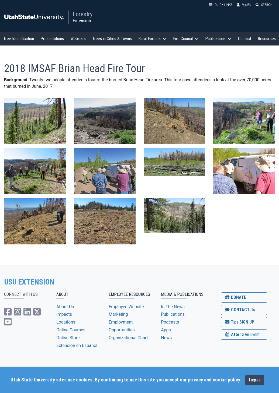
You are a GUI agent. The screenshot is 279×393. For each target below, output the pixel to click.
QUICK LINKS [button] (220, 5)
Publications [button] (218, 38)
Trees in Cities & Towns (112, 38)
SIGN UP (239, 322)
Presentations (52, 38)
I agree (255, 380)
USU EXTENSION (29, 282)
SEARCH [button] (264, 5)
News (166, 337)
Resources (267, 38)
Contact (244, 38)
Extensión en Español (76, 345)
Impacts (64, 314)
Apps (166, 329)
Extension (82, 20)
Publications (173, 314)
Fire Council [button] (186, 38)
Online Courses (70, 329)
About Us (65, 306)
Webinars (78, 38)
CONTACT (240, 309)
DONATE (235, 297)
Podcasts (170, 322)
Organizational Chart (128, 337)
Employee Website (126, 306)
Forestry (82, 13)
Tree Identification (18, 38)
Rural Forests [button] (152, 38)
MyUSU (244, 5)
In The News (173, 306)
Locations (65, 322)
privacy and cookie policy (214, 380)
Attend (242, 334)
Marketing (118, 314)
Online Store (68, 337)
